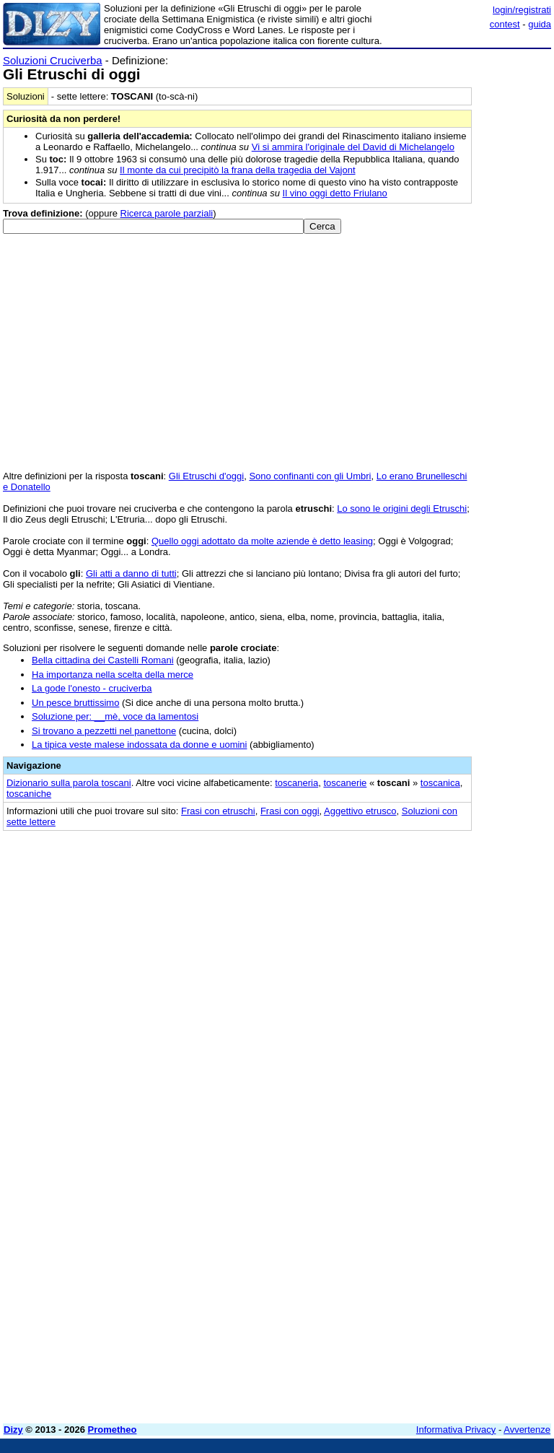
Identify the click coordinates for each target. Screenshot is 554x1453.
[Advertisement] (443, 930)
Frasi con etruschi (218, 811)
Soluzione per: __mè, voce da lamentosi (115, 716)
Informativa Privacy (456, 1429)
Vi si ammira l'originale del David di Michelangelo (353, 146)
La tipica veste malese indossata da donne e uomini (139, 744)
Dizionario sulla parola (68, 782)
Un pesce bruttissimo (75, 702)
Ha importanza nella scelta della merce (112, 674)
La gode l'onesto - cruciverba (92, 688)
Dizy (13, 1429)
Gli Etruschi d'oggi (206, 476)
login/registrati (522, 9)
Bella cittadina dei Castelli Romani (103, 660)
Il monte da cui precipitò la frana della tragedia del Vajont (237, 170)
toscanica (440, 782)
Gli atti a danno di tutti (131, 573)
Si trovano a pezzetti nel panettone (104, 730)
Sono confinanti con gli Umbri (310, 476)
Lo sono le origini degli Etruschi (402, 508)
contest (505, 24)
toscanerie (344, 782)
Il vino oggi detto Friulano (335, 193)
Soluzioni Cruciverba (52, 60)
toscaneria (296, 782)
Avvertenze (527, 1429)
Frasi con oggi (290, 811)
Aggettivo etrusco (360, 811)
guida (539, 24)
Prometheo (112, 1429)
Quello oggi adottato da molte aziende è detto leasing (262, 541)
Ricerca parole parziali (167, 213)
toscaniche (28, 793)
